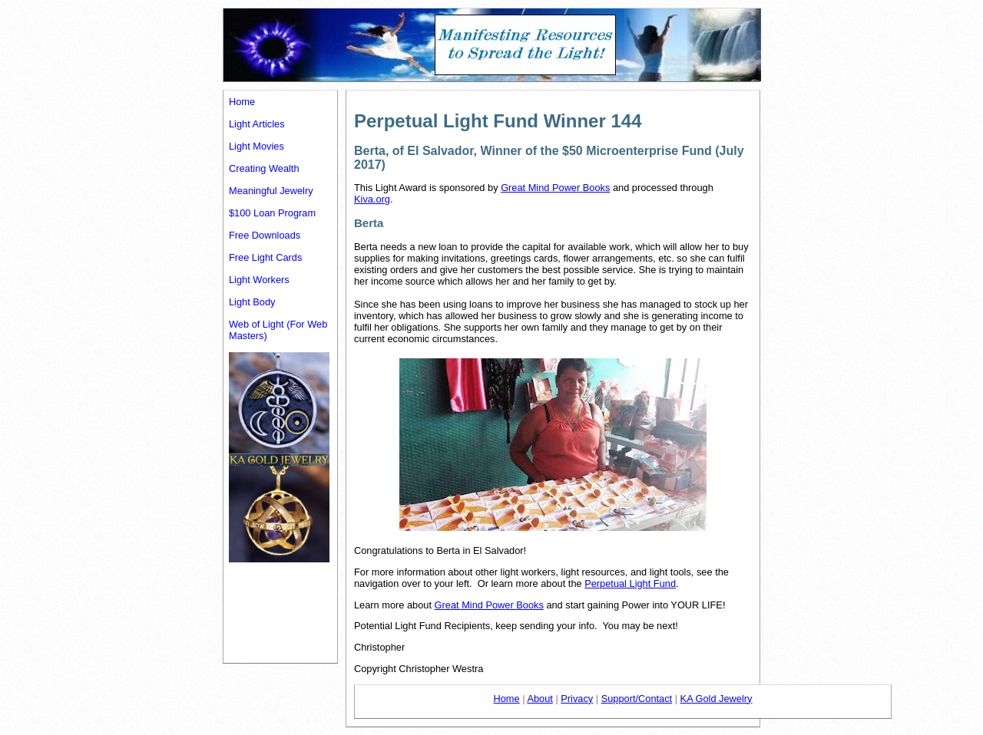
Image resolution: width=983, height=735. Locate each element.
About (539, 698)
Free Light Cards (265, 257)
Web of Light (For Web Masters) (278, 329)
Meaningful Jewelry (271, 190)
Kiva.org (372, 199)
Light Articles (257, 124)
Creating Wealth (264, 168)
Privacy (577, 698)
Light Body (252, 302)
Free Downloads (264, 235)
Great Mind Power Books (555, 187)
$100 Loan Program (272, 213)
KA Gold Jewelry (716, 698)
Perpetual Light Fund (630, 583)
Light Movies (256, 146)
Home (242, 101)
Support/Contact (636, 698)
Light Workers (259, 279)
